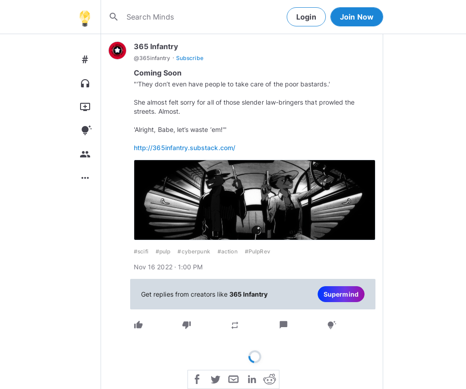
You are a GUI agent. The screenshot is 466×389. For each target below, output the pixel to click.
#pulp (163, 251)
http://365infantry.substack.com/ (184, 148)
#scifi (141, 251)
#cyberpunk (193, 251)
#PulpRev (257, 251)
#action (228, 251)
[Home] (85, 17)
